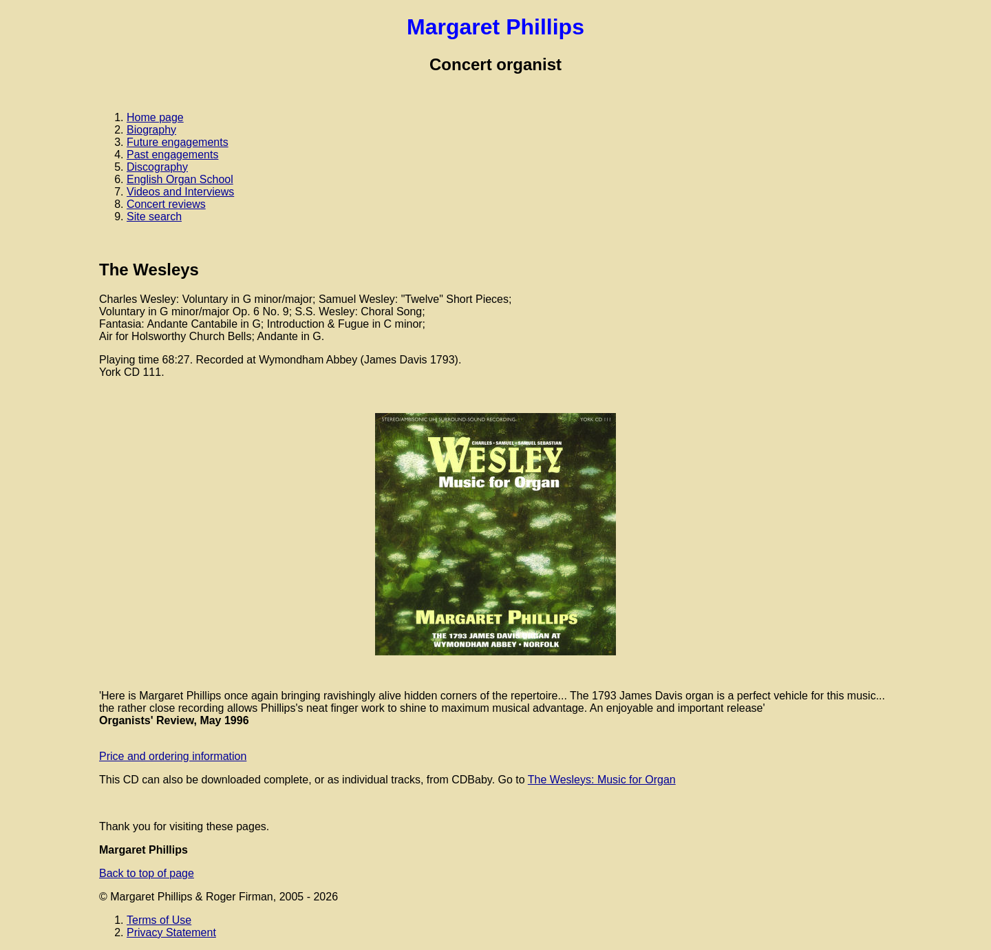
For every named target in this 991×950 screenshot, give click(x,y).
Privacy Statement (171, 932)
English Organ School (180, 179)
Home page (155, 117)
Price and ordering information (172, 756)
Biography (151, 130)
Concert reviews (166, 204)
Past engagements (172, 154)
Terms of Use (159, 920)
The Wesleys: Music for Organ (602, 779)
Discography (157, 167)
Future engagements (177, 142)
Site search (154, 216)
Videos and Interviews (180, 192)
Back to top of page (146, 873)
